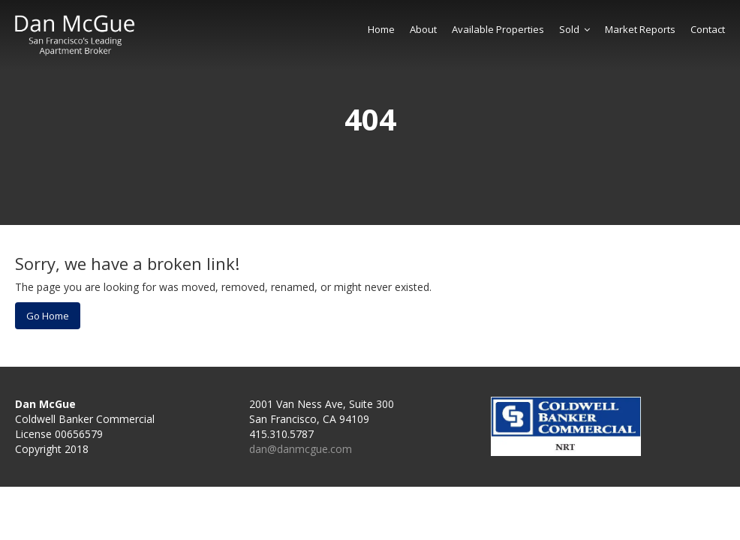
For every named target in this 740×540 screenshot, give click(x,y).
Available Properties (498, 29)
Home (381, 29)
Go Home (47, 315)
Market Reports (640, 29)
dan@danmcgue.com (300, 449)
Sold (574, 29)
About (423, 29)
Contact (707, 29)
